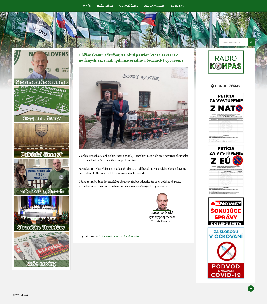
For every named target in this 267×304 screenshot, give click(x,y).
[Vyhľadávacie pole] (237, 42)
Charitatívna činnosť (107, 236)
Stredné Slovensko (129, 236)
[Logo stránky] (40, 29)
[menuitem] (87, 5)
